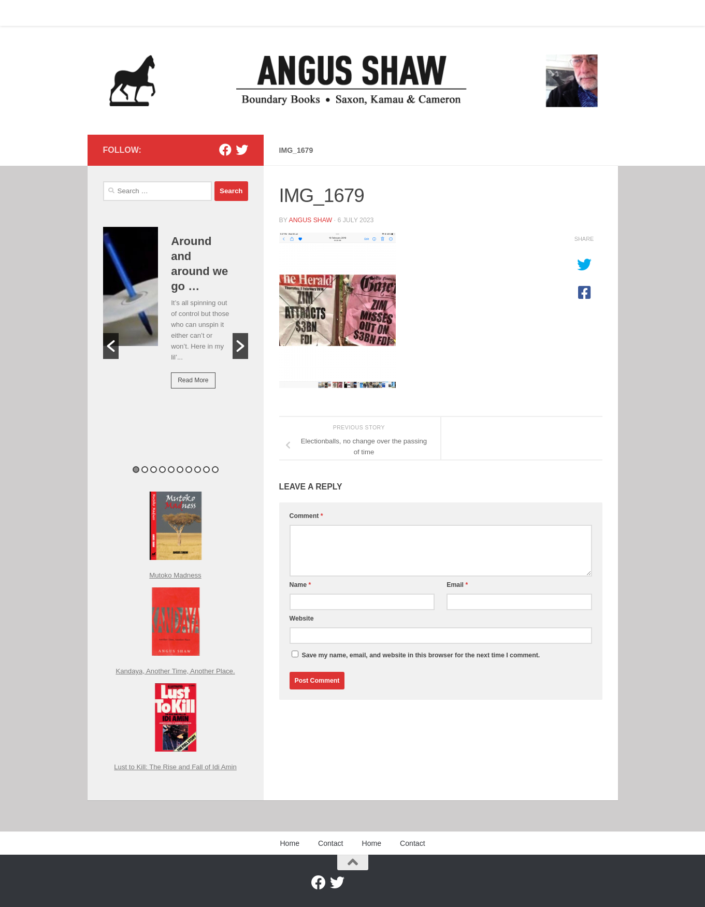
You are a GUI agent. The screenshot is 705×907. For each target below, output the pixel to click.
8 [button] (197, 469)
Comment (306, 516)
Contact (141, 13)
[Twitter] (242, 149)
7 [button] (188, 469)
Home (104, 13)
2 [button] (144, 469)
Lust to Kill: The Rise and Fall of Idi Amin (175, 767)
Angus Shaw (310, 220)
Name (300, 584)
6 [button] (180, 469)
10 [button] (215, 469)
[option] (175, 315)
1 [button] (136, 469)
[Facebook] (225, 149)
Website (302, 618)
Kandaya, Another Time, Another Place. (175, 671)
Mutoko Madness (175, 575)
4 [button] (162, 469)
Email (457, 584)
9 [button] (206, 469)
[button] (111, 346)
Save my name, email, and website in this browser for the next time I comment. (420, 655)
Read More (193, 380)
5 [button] (171, 469)
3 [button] (153, 469)
